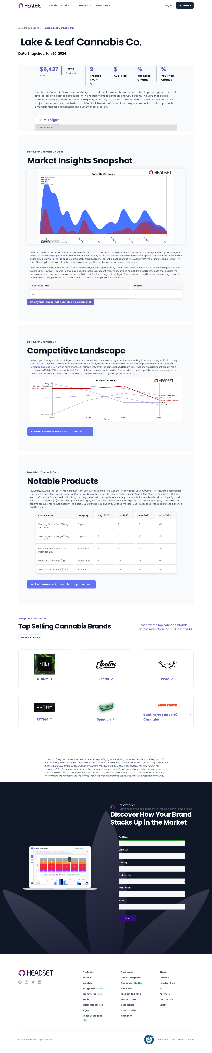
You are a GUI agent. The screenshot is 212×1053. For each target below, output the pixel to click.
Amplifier (126, 1015)
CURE (73, 370)
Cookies (190, 1039)
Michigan (55, 255)
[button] (68, 5)
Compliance (162, 1039)
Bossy (134, 367)
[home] (31, 5)
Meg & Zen (51, 367)
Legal (172, 1039)
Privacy (180, 1039)
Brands (53, 5)
